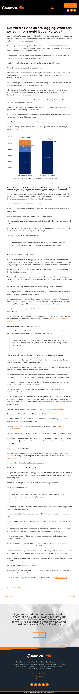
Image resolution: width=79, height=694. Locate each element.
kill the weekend (61, 578)
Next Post (72, 597)
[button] (52, 7)
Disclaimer (39, 679)
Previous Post (8, 597)
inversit (53, 693)
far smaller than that (54, 409)
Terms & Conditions (39, 674)
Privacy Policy (39, 676)
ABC (19, 587)
